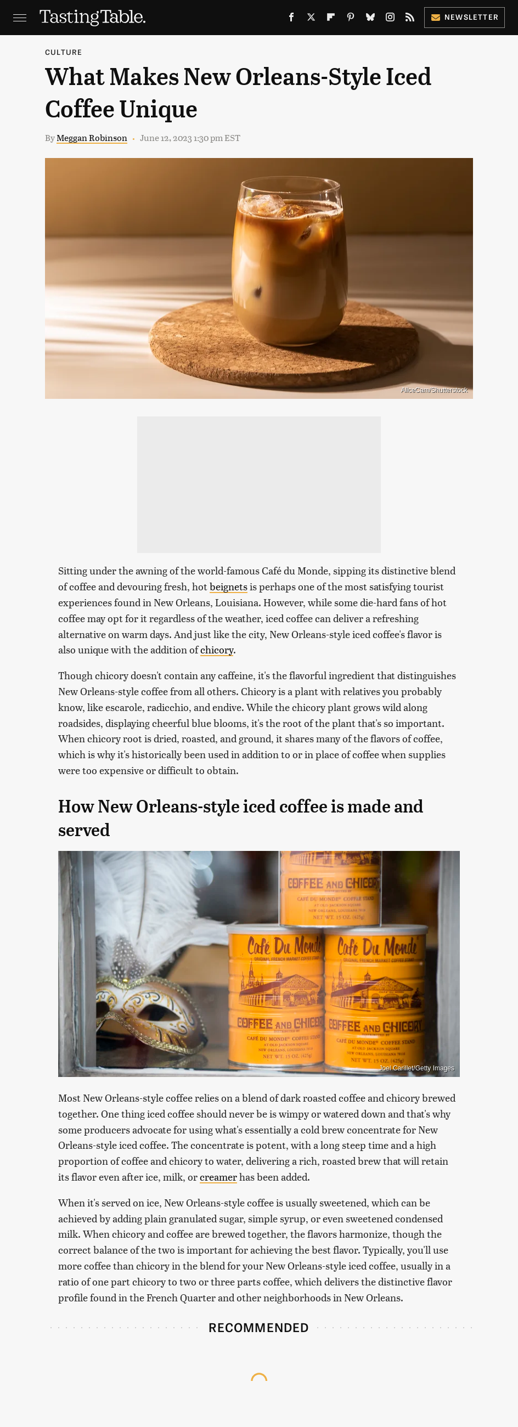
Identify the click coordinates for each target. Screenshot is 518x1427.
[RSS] (409, 19)
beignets (228, 586)
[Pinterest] (350, 19)
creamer (218, 1176)
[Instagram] (390, 19)
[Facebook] (291, 19)
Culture (63, 51)
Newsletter (464, 17)
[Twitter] (311, 19)
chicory (216, 649)
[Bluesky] (370, 19)
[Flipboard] (330, 19)
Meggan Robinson (92, 137)
